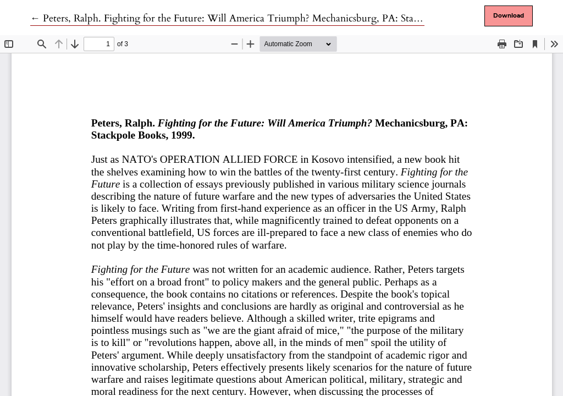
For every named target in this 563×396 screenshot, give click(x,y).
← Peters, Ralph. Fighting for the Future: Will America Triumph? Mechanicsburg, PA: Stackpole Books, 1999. (264, 18)
